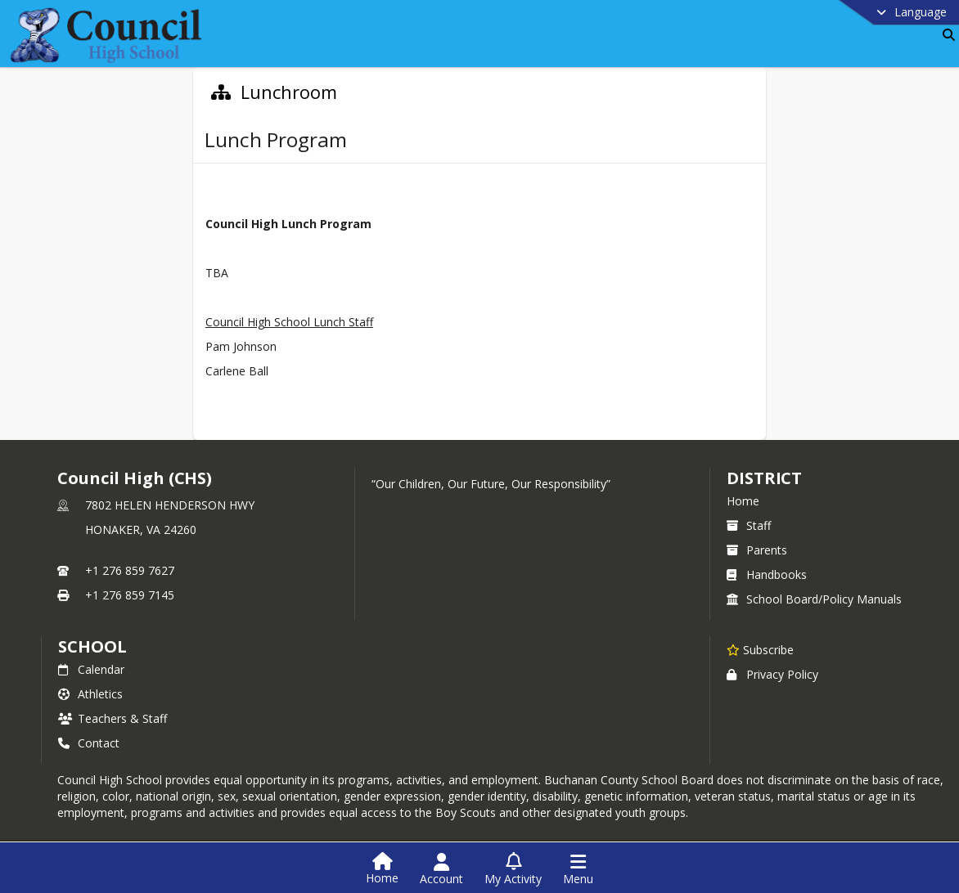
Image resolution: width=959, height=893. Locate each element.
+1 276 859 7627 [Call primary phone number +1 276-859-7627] (129, 570)
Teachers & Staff (112, 718)
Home (743, 501)
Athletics (90, 694)
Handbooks (767, 574)
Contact (88, 743)
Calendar (91, 669)
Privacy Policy (772, 674)
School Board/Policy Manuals (814, 599)
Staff (749, 525)
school (92, 646)
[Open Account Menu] (441, 869)
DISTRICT (764, 478)
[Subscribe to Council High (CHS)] (760, 649)
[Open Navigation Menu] (578, 869)
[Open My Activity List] (513, 869)
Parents (757, 550)
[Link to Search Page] (945, 35)
